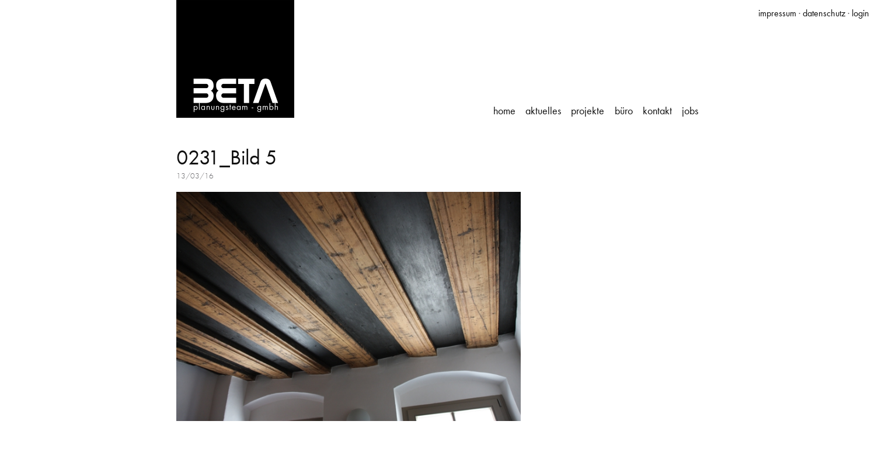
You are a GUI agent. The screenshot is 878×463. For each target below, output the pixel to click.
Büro (624, 110)
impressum (777, 13)
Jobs (690, 110)
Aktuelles (543, 110)
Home (504, 110)
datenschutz (824, 13)
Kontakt (657, 110)
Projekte (587, 110)
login (860, 13)
